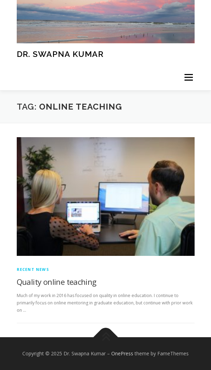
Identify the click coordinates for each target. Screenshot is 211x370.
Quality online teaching (57, 281)
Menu (188, 77)
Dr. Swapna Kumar (60, 53)
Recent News (33, 269)
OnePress (122, 353)
